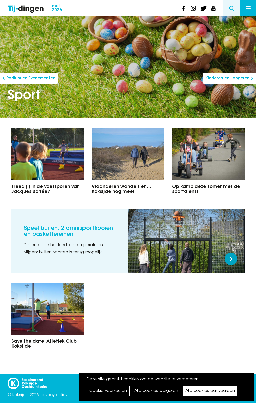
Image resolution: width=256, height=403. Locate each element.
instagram (193, 8)
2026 (57, 8)
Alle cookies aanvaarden (210, 391)
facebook (183, 8)
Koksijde (20, 395)
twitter (203, 8)
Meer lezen (231, 259)
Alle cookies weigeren (156, 391)
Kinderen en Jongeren (228, 78)
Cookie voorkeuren (108, 391)
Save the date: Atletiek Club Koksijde (44, 344)
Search (231, 8)
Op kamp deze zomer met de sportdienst (206, 189)
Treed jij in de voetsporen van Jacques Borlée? (45, 189)
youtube (213, 8)
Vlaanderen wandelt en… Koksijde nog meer (121, 189)
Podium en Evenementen (30, 78)
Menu (248, 8)
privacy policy (54, 395)
